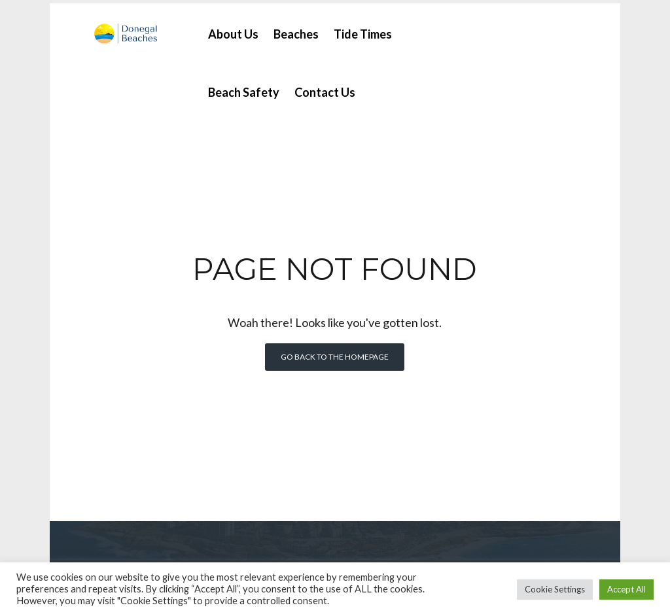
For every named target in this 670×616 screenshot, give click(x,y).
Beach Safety (241, 89)
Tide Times (361, 31)
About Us (231, 31)
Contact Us (322, 89)
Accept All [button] (626, 589)
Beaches (294, 31)
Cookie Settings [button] (555, 589)
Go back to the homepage (335, 353)
